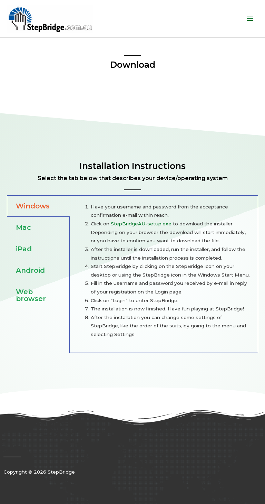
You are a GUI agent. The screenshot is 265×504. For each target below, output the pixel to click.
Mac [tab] (23, 227)
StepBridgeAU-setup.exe (141, 223)
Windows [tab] (33, 206)
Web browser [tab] (31, 295)
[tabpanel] (164, 274)
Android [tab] (30, 270)
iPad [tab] (24, 249)
